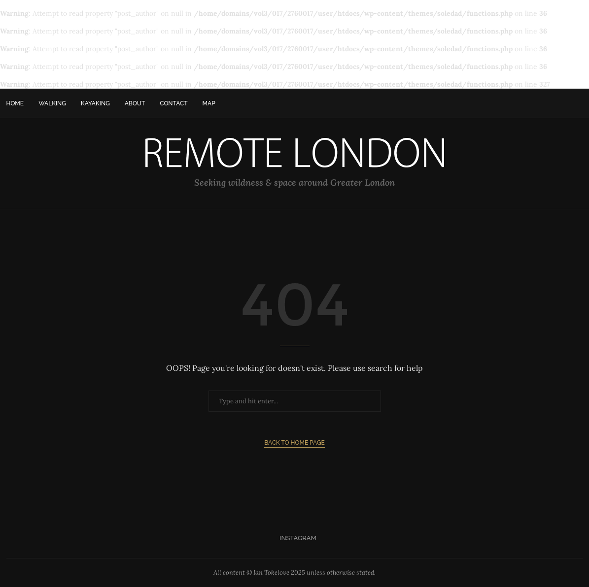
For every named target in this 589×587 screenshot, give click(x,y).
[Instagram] (294, 538)
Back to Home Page (294, 442)
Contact (173, 103)
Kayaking (95, 103)
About (135, 103)
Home (15, 103)
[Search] (578, 103)
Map (209, 103)
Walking (52, 103)
